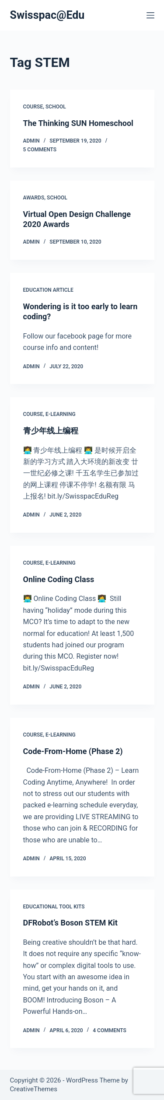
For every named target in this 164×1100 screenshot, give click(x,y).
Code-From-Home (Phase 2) (73, 751)
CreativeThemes (34, 1089)
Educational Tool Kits (54, 907)
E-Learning (60, 414)
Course (33, 107)
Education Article (48, 290)
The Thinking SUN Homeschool (78, 123)
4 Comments (109, 1030)
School (55, 107)
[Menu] (150, 15)
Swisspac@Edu (47, 15)
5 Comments (40, 150)
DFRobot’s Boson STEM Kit (70, 922)
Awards (34, 198)
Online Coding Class (58, 579)
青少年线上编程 (50, 430)
